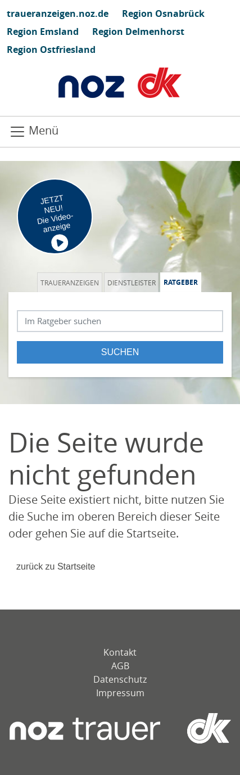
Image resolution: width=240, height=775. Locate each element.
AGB (120, 666)
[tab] (70, 282)
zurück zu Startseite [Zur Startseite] (56, 566)
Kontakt (120, 652)
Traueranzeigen (69, 282)
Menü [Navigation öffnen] (33, 131)
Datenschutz (120, 679)
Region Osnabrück (163, 13)
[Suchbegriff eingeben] (120, 321)
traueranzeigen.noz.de (57, 13)
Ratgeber (181, 282)
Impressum (120, 693)
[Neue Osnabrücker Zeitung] (85, 728)
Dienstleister (131, 282)
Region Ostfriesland (51, 49)
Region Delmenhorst (138, 31)
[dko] (195, 728)
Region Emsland (43, 31)
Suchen (120, 352)
